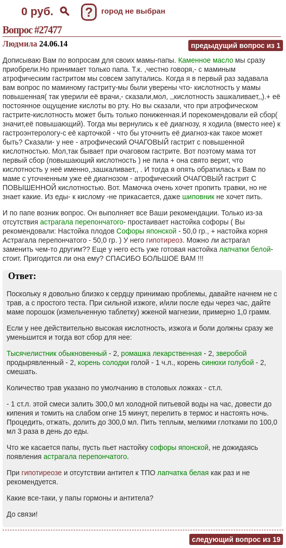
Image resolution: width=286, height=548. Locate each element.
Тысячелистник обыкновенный (57, 353)
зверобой (231, 353)
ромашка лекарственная (161, 353)
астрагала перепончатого (82, 222)
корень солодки (103, 362)
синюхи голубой (228, 362)
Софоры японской (146, 231)
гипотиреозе (42, 473)
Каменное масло (205, 60)
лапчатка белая (183, 473)
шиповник (198, 197)
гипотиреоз (164, 240)
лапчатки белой (245, 249)
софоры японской (179, 447)
